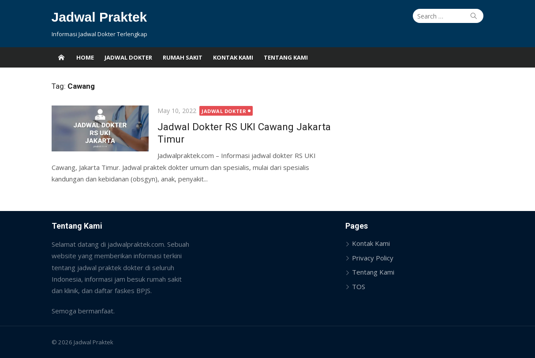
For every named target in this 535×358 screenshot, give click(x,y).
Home (85, 57)
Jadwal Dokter (128, 57)
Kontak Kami (233, 57)
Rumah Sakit (182, 57)
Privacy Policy (372, 257)
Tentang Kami (286, 57)
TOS (358, 286)
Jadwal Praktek (99, 17)
